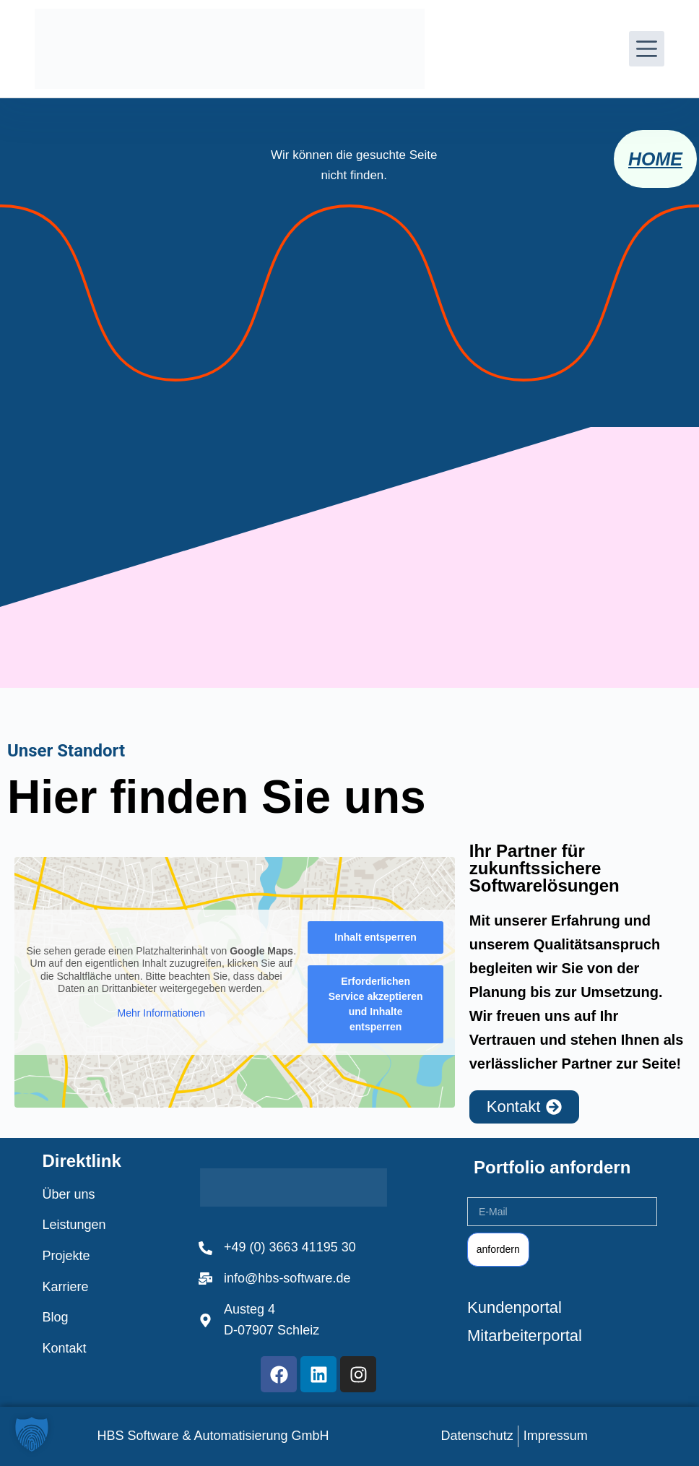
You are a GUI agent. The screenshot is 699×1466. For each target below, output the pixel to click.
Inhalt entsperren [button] (375, 938)
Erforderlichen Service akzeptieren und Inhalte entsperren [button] (376, 1004)
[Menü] (646, 48)
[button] (32, 1434)
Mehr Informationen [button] (161, 1013)
